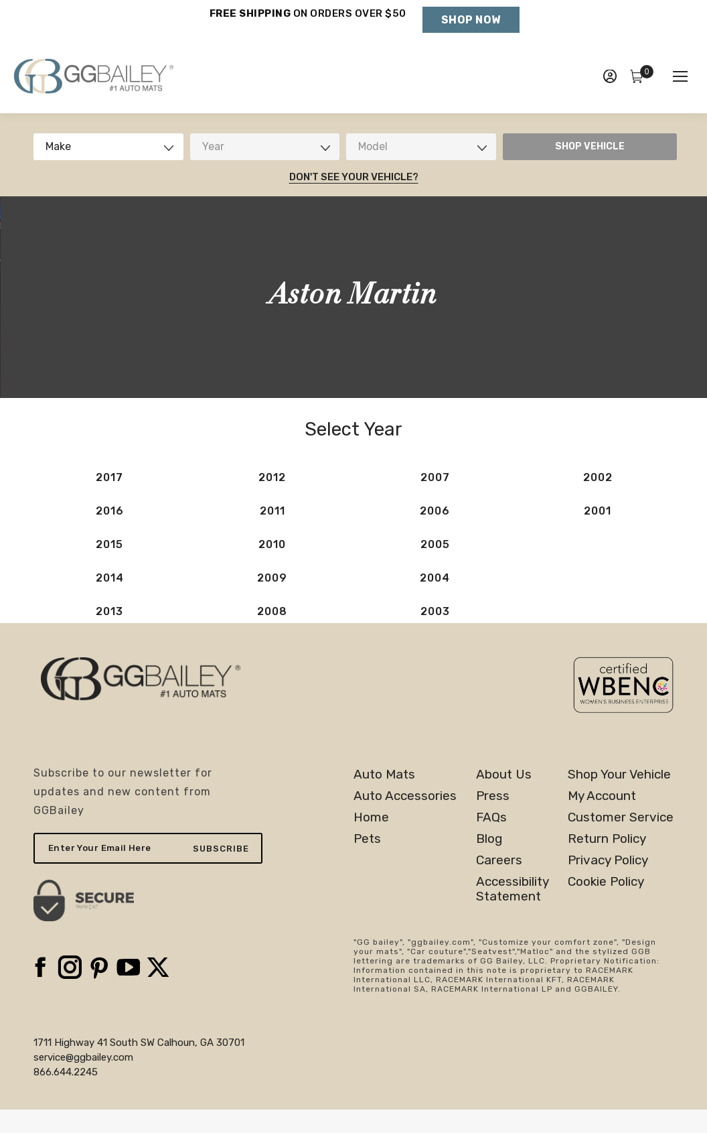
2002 (598, 477)
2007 (435, 477)
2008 (272, 611)
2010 (272, 544)
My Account (602, 796)
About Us (504, 774)
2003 (435, 611)
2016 (110, 511)
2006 (435, 511)
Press (492, 796)
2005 (435, 544)
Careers (499, 860)
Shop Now (471, 19)
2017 (109, 477)
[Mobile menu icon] (680, 76)
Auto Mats (384, 774)
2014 (110, 578)
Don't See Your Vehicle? (353, 177)
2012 (272, 477)
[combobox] (108, 146)
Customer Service (621, 817)
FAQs (491, 817)
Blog (489, 838)
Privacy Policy (608, 860)
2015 (109, 544)
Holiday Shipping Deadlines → (307, 26)
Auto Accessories (405, 796)
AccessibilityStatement (512, 889)
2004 (435, 578)
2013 (109, 611)
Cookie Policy (606, 881)
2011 (272, 511)
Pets (367, 838)
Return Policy (607, 838)
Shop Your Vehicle (619, 774)
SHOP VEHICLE (590, 146)
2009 (272, 578)
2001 (597, 511)
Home (371, 817)
